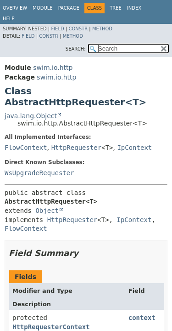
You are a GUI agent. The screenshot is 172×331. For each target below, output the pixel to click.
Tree (116, 8)
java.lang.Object (31, 116)
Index (134, 8)
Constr (78, 28)
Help (8, 18)
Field (57, 28)
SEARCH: (76, 48)
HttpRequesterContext (51, 327)
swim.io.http (52, 67)
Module (42, 8)
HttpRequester (76, 147)
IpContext (134, 147)
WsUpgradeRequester (39, 173)
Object (47, 210)
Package (68, 8)
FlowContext (26, 147)
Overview (15, 8)
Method (102, 28)
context (141, 317)
